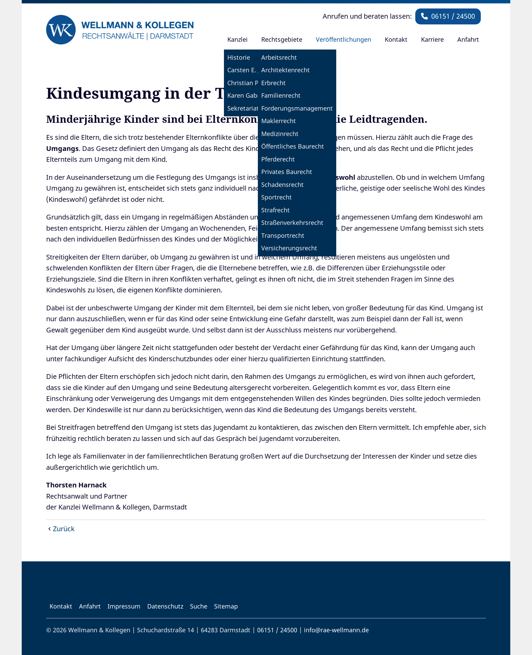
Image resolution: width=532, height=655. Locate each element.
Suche (198, 606)
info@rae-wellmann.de (336, 630)
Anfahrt (468, 39)
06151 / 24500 (448, 16)
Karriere (432, 39)
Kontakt (396, 39)
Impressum (124, 606)
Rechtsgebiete (281, 39)
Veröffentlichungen (343, 39)
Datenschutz (165, 606)
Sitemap (226, 606)
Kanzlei (237, 39)
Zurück (64, 528)
